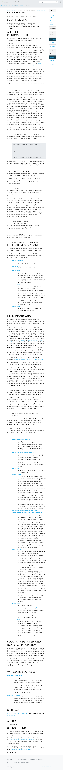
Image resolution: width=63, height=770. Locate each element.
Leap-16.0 (52, 42)
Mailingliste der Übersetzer (21, 749)
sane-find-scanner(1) (20, 713)
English (52, 60)
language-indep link (52, 15)
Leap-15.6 (52, 46)
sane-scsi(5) (11, 10)
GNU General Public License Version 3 (22, 739)
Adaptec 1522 (16, 270)
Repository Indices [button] (26, 2)
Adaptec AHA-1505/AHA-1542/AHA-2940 (24, 452)
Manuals (4, 5)
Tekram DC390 (16, 306)
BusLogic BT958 (16, 474)
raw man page (51, 22)
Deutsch (52, 57)
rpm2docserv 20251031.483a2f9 (43, 767)
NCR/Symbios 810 (17, 550)
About (19, 2)
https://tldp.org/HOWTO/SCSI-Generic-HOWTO (28, 359)
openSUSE (13, 2)
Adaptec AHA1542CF (18, 260)
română (52, 64)
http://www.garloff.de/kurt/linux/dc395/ (32, 607)
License (54, 767)
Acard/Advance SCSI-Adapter (21, 439)
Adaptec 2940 (16, 266)
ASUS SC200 (15, 468)
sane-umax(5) (22, 340)
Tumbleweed (11, 5)
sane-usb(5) (11, 715)
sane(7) (9, 713)
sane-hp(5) (30, 65)
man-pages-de (20, 5)
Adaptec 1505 (16, 285)
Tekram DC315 (16, 603)
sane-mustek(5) (32, 340)
